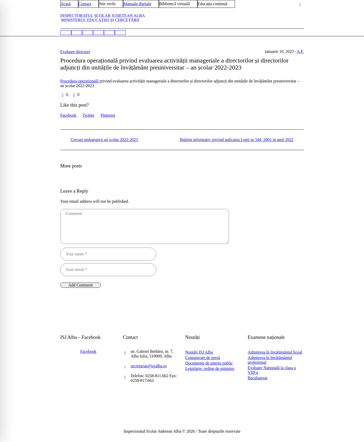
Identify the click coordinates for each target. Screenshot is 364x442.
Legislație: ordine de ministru (209, 368)
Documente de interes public (209, 363)
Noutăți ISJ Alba (199, 352)
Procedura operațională (79, 81)
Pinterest (108, 115)
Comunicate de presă (202, 357)
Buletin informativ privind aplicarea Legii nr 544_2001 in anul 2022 (237, 139)
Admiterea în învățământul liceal (275, 352)
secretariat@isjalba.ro (149, 366)
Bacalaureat (257, 378)
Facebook (68, 115)
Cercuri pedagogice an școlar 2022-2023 (104, 139)
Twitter (88, 115)
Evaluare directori (75, 52)
